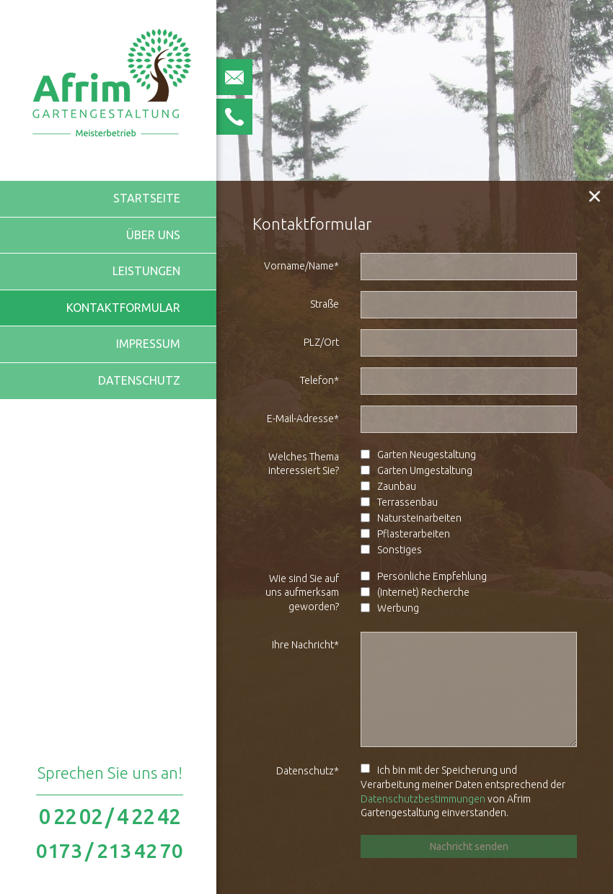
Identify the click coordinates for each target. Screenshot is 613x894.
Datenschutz (139, 380)
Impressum (148, 343)
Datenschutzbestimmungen (423, 799)
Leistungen (146, 270)
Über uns (153, 234)
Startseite (146, 198)
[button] (595, 196)
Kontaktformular (123, 307)
